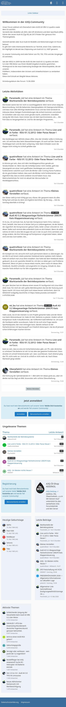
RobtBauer (11, 537)
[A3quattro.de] (6, 3)
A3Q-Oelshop (51, 491)
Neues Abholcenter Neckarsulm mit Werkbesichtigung (14, 684)
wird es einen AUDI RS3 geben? (16, 638)
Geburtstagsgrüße (14, 645)
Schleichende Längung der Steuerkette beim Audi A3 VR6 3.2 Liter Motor (18, 614)
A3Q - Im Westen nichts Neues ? (49, 562)
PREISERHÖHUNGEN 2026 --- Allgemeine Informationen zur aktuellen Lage (51, 578)
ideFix (9, 525)
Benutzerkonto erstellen (39, 414)
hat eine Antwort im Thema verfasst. (31, 99)
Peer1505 (10, 531)
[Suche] (51, 3)
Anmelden (21, 414)
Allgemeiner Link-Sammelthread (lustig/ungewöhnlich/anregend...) (51, 590)
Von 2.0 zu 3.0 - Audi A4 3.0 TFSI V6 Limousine (17, 674)
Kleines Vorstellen (47, 544)
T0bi (8, 549)
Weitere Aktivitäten (33, 389)
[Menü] (63, 3)
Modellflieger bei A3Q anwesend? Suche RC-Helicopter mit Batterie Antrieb (15, 663)
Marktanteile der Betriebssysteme (46, 526)
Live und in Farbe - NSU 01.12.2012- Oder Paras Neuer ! (49, 535)
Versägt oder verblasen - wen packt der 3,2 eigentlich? (18, 652)
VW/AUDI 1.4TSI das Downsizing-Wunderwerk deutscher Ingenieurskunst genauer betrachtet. (17, 627)
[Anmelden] (57, 3)
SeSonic (10, 543)
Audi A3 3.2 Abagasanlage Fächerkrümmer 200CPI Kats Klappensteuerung (51, 552)
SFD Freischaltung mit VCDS (51, 569)
